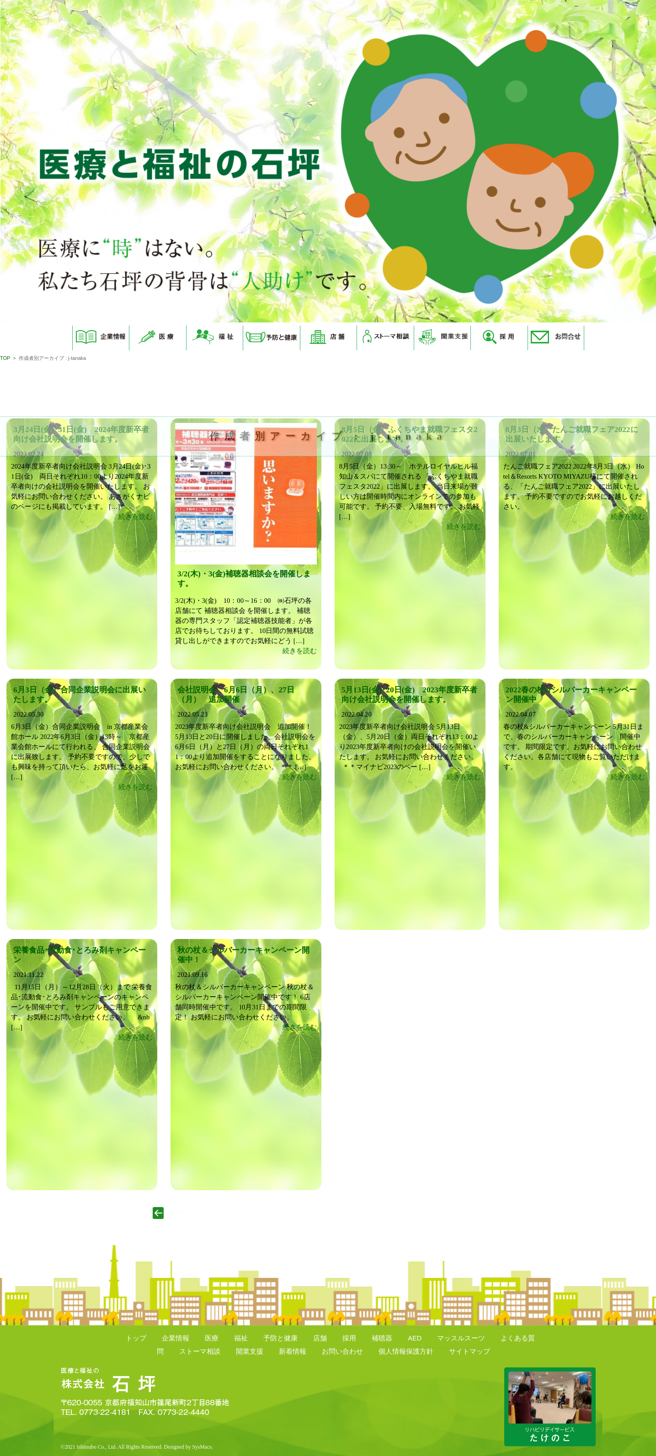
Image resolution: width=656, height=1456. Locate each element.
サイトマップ (469, 1351)
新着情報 (292, 1351)
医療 (212, 1338)
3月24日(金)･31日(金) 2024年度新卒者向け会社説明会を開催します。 (81, 434)
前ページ (180, 1212)
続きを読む (135, 516)
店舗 (320, 1338)
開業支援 (249, 1351)
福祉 (241, 1338)
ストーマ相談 (199, 1351)
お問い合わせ (342, 1351)
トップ (136, 1338)
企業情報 (175, 1338)
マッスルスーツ (461, 1338)
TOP (5, 358)
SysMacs (201, 1447)
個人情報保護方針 (406, 1351)
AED (414, 1338)
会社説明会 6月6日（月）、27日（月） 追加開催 (235, 695)
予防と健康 (280, 1338)
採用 (349, 1338)
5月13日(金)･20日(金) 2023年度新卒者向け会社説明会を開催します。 (409, 695)
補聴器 (382, 1338)
